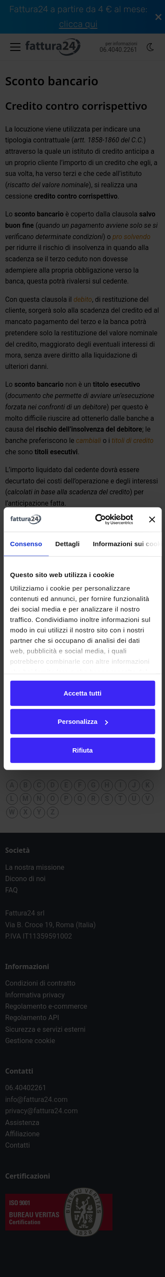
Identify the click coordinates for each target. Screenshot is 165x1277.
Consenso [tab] (26, 543)
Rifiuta (82, 749)
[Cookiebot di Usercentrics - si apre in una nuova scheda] (99, 519)
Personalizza (83, 721)
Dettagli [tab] (67, 543)
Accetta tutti (82, 692)
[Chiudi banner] (152, 520)
